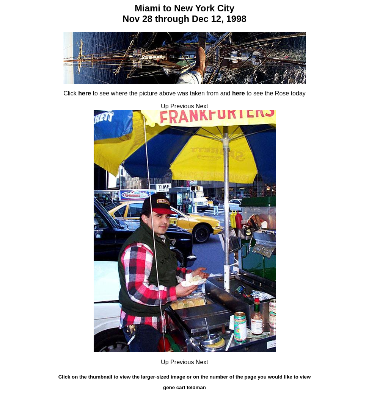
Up (164, 106)
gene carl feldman (184, 387)
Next (202, 106)
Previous (182, 106)
